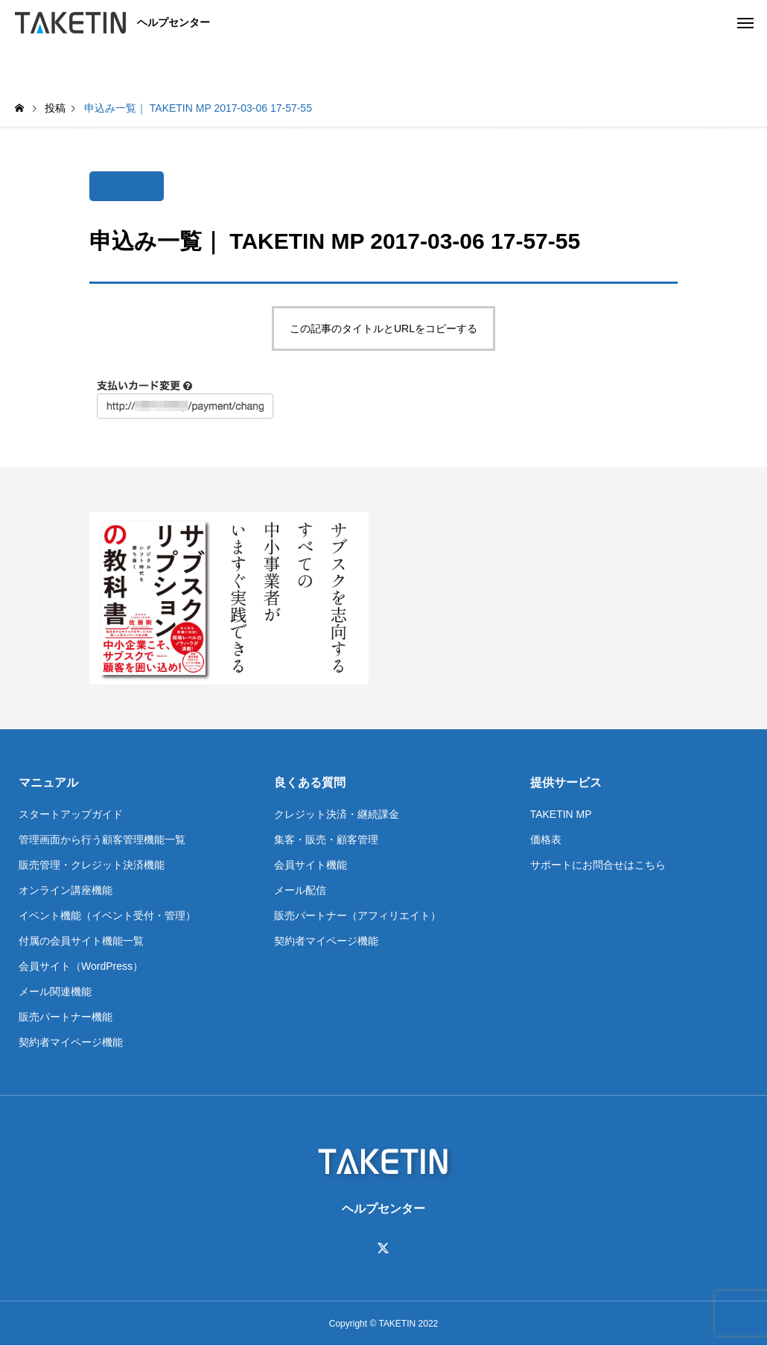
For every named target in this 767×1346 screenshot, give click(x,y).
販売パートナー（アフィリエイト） (357, 915)
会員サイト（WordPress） (81, 966)
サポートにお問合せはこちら (598, 865)
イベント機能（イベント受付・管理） (107, 915)
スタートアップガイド (71, 814)
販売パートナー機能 (65, 1017)
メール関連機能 (55, 991)
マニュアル (48, 782)
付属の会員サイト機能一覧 (81, 941)
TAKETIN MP (561, 814)
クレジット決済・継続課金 (336, 814)
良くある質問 (310, 782)
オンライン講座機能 (65, 890)
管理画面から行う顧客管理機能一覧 (102, 839)
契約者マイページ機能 (71, 1042)
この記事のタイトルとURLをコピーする (383, 328)
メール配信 (300, 890)
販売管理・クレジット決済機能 (92, 865)
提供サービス (566, 782)
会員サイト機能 (310, 865)
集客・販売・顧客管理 (326, 839)
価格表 (545, 839)
